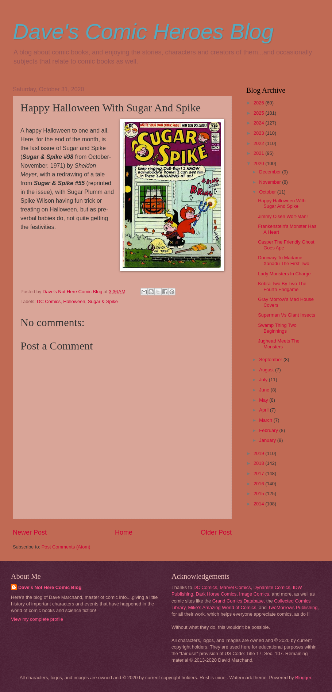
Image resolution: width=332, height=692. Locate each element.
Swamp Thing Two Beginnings (277, 327)
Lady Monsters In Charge (284, 273)
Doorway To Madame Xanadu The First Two (283, 260)
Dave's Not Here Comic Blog (49, 587)
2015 (259, 493)
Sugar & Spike (103, 301)
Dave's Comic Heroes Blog (143, 31)
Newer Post (30, 532)
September (271, 359)
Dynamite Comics (272, 587)
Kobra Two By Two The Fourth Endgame (282, 286)
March (266, 420)
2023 (259, 133)
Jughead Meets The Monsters (279, 343)
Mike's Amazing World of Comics (222, 607)
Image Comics (254, 594)
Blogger (303, 677)
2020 (259, 163)
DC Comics (49, 301)
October (268, 192)
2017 (259, 473)
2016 (259, 483)
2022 (259, 143)
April (264, 410)
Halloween (74, 301)
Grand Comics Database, (238, 601)
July (264, 379)
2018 (259, 463)
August (267, 369)
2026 (259, 103)
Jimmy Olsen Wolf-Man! (283, 216)
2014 (259, 503)
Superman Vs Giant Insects (286, 315)
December (270, 172)
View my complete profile (37, 619)
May (264, 400)
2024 (259, 123)
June (265, 390)
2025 (259, 113)
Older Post (216, 532)
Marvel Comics (235, 587)
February (269, 430)
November (270, 182)
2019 (259, 453)
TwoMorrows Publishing (292, 607)
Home (123, 532)
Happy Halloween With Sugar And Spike (281, 203)
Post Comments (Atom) (66, 547)
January (268, 440)
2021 (259, 153)
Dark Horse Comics (216, 594)
